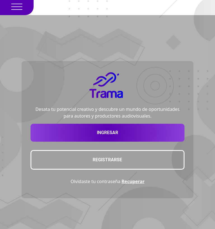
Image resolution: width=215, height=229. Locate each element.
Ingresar (107, 132)
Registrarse (107, 159)
